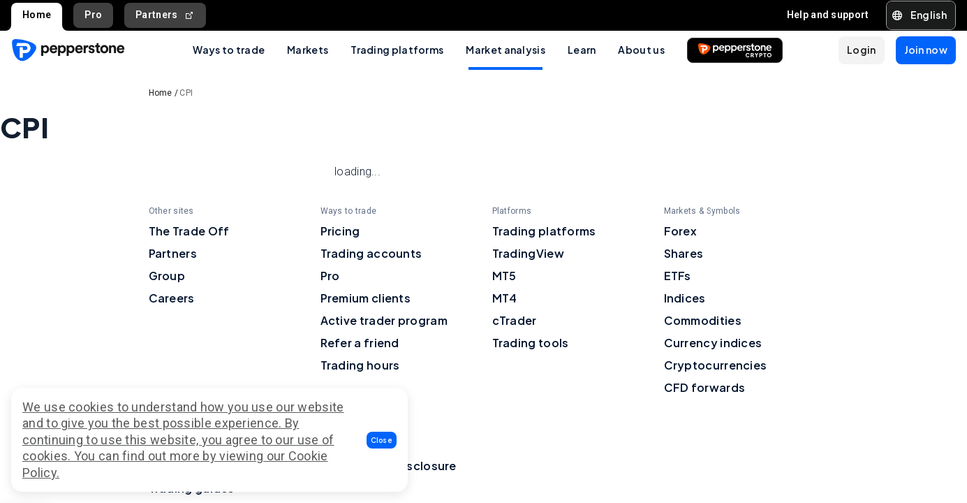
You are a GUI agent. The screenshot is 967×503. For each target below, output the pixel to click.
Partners (165, 15)
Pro (93, 14)
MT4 (504, 298)
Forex (680, 231)
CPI (186, 93)
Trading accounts (371, 253)
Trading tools (530, 342)
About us (641, 49)
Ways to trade (229, 49)
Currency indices (713, 342)
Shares (684, 253)
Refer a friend (359, 342)
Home (36, 14)
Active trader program (384, 320)
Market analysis (505, 49)
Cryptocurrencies (715, 365)
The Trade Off (189, 231)
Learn (582, 49)
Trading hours (360, 365)
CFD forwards (705, 387)
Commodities (702, 320)
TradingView (528, 253)
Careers (172, 298)
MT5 (504, 275)
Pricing (340, 231)
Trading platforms (396, 49)
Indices (685, 298)
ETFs (677, 275)
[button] (382, 440)
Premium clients (365, 298)
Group (167, 275)
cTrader (514, 320)
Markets (307, 49)
